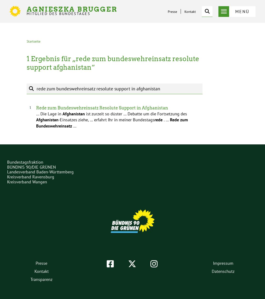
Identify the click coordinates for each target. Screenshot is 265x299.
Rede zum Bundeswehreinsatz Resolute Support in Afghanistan (102, 107)
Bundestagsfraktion (25, 162)
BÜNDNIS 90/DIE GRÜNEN (31, 167)
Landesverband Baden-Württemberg (40, 172)
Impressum (223, 263)
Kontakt (190, 12)
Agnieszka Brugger (72, 11)
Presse (172, 12)
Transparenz (41, 279)
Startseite (33, 41)
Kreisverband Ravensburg (30, 177)
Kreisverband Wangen (27, 182)
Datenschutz (223, 271)
